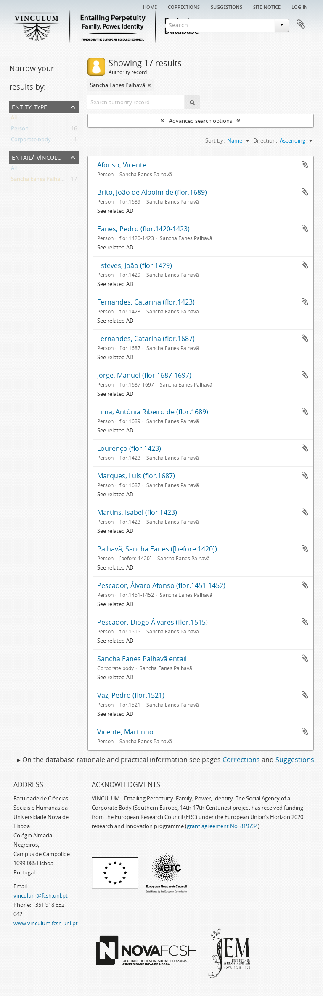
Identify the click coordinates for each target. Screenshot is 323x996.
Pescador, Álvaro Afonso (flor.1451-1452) (161, 585)
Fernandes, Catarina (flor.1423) (146, 302)
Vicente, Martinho (125, 731)
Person (20, 130)
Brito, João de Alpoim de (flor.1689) (152, 192)
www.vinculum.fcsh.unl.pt (45, 923)
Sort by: (215, 140)
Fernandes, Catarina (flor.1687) (146, 338)
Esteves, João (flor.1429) (134, 265)
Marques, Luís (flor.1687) (136, 475)
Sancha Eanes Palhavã (38, 180)
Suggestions (226, 6)
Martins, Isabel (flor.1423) (137, 512)
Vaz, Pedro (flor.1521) (130, 695)
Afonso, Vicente (121, 165)
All (14, 119)
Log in (299, 6)
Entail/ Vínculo (37, 156)
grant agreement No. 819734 (222, 826)
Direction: (265, 140)
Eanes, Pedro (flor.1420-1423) (143, 228)
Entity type (29, 106)
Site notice (267, 6)
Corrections (184, 6)
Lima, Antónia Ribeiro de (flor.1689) (152, 411)
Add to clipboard (305, 164)
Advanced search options (200, 120)
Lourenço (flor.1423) (129, 448)
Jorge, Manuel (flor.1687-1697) (144, 375)
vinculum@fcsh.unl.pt (40, 895)
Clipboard (300, 24)
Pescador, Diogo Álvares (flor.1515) (152, 622)
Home (150, 6)
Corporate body (31, 141)
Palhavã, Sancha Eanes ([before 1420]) (157, 549)
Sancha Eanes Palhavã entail (142, 658)
